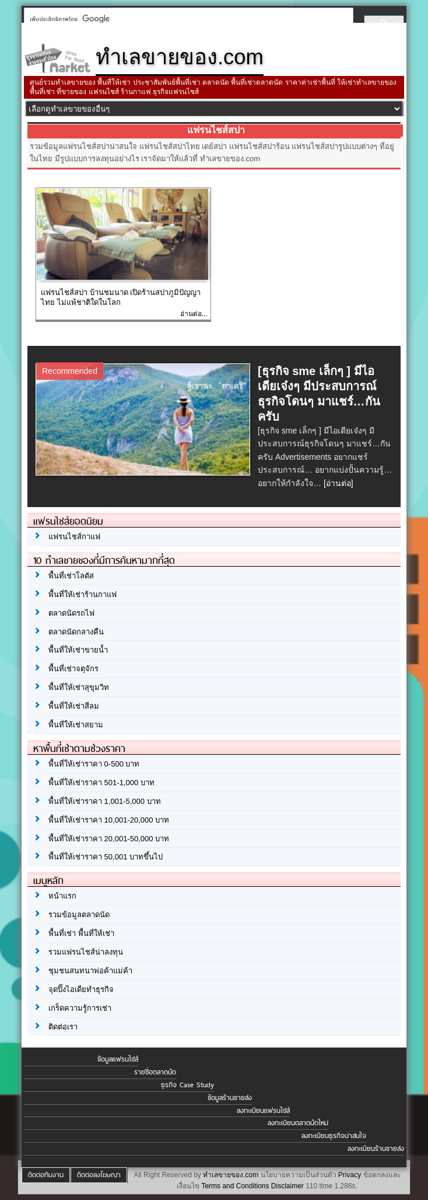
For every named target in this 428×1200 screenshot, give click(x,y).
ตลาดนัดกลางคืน (76, 631)
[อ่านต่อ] (338, 483)
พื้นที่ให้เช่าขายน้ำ (78, 650)
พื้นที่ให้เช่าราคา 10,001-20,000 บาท (108, 820)
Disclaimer (287, 1186)
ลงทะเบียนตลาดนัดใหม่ (298, 1123)
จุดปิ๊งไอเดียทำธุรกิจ (81, 989)
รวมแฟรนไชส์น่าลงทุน (85, 952)
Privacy (349, 1175)
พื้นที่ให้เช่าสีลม (73, 706)
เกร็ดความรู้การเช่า (79, 1008)
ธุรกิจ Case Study (187, 1085)
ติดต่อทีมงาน (46, 1175)
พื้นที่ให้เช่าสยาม (75, 724)
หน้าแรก (62, 896)
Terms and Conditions (235, 1186)
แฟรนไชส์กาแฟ (74, 536)
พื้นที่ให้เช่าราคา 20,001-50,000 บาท (108, 838)
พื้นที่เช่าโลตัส (71, 575)
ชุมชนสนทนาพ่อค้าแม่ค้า (90, 970)
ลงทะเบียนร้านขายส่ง (376, 1148)
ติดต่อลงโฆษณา (99, 1175)
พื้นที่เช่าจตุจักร (73, 668)
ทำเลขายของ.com (230, 1175)
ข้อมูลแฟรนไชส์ (117, 1059)
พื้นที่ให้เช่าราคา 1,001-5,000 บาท (104, 801)
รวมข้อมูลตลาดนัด (79, 914)
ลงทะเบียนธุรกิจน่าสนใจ (333, 1136)
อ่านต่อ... (194, 314)
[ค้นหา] (185, 18)
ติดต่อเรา (63, 1026)
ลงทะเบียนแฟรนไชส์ (263, 1110)
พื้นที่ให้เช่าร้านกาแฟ (82, 594)
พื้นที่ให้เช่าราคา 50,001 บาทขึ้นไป (105, 856)
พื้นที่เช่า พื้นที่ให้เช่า (81, 933)
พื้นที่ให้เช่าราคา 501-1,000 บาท (101, 782)
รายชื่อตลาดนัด (155, 1072)
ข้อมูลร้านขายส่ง (230, 1098)
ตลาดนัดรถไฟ (71, 613)
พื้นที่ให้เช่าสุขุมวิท (78, 687)
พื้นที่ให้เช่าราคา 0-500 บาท (93, 763)
